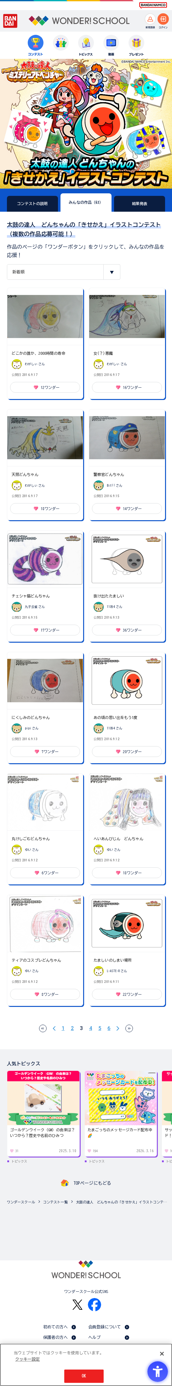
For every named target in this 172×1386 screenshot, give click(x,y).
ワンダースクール (21, 1202)
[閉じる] (162, 1354)
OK (84, 1376)
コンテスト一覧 (55, 1202)
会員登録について (104, 1327)
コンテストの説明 (32, 203)
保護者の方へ (55, 1337)
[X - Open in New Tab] (77, 1305)
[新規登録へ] (150, 19)
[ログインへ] (163, 19)
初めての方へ (55, 1327)
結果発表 (139, 203)
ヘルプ (94, 1337)
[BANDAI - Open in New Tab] (10, 21)
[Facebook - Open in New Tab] (94, 1304)
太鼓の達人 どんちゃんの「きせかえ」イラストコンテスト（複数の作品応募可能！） (122, 1202)
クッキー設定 (27, 1359)
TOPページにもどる (92, 1183)
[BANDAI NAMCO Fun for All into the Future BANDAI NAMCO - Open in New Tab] (153, 5)
